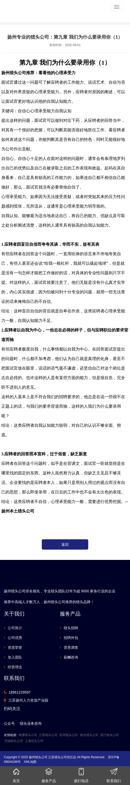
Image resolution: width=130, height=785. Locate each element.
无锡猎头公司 (13, 741)
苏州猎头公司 (68, 735)
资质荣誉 (15, 647)
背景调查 (71, 647)
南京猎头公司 (89, 735)
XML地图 (30, 762)
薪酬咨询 (71, 657)
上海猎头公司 (34, 741)
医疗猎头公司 (109, 735)
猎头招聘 (71, 628)
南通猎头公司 (28, 735)
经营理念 (15, 667)
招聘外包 (71, 638)
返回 (65, 544)
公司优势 (15, 638)
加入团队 (15, 657)
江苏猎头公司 (48, 735)
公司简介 (15, 628)
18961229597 (20, 692)
